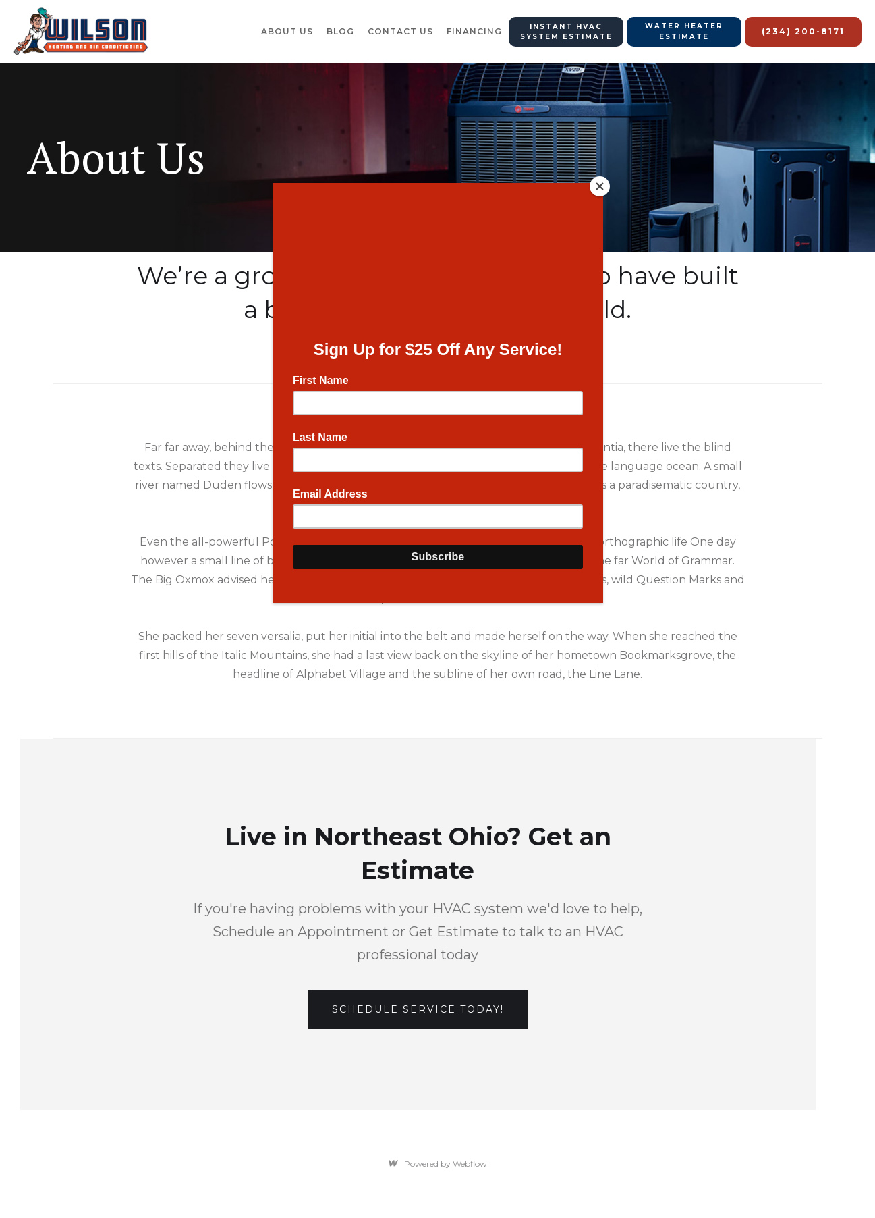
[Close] (600, 186)
